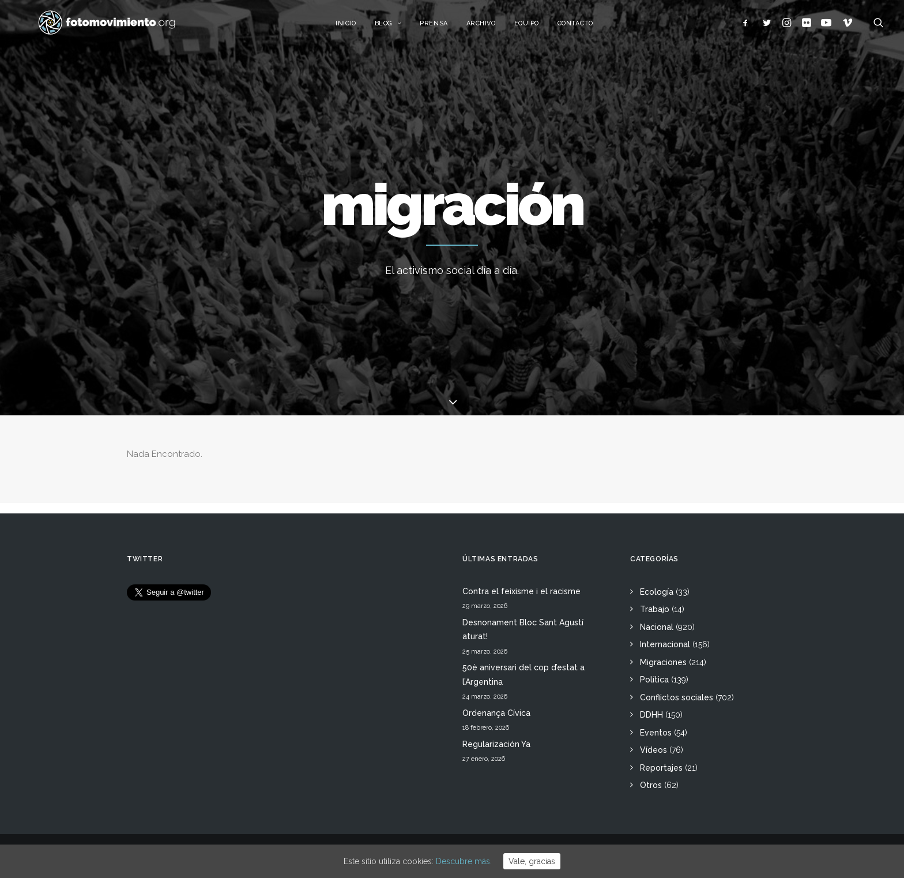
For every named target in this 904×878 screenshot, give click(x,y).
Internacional (665, 644)
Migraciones (663, 662)
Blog (401, 27)
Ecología (656, 591)
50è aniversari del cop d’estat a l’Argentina (523, 674)
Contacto (587, 27)
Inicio (358, 27)
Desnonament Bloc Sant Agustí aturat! (522, 629)
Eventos (656, 732)
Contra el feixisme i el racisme (521, 591)
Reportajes (661, 767)
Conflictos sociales (676, 697)
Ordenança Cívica (496, 713)
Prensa (446, 27)
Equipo (539, 27)
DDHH (651, 714)
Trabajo (654, 609)
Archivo (493, 27)
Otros (651, 785)
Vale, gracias (531, 861)
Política (654, 679)
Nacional (656, 627)
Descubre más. (464, 861)
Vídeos (653, 750)
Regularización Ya (496, 744)
